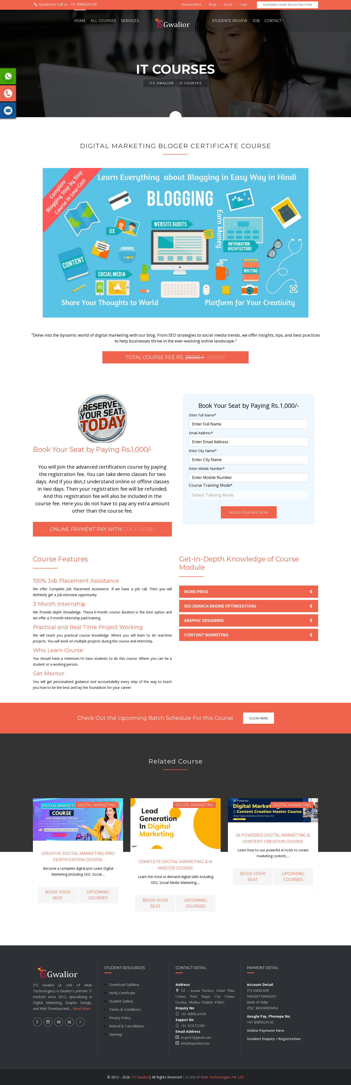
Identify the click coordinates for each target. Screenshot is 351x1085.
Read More (82, 1008)
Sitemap (115, 1034)
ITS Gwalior (161, 83)
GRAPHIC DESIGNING (204, 620)
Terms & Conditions (125, 1009)
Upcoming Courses (98, 895)
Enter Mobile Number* (207, 468)
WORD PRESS (196, 591)
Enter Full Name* (202, 415)
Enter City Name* (203, 450)
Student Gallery (121, 1001)
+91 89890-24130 (192, 1013)
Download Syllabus (124, 984)
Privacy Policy (120, 1017)
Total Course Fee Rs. (175, 357)
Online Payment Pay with (102, 529)
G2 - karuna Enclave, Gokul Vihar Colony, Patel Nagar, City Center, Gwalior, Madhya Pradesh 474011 (205, 996)
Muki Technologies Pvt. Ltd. (222, 1077)
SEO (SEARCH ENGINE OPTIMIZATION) (220, 606)
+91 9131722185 (192, 1025)
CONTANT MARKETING (206, 635)
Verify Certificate (122, 993)
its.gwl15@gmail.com (195, 1037)
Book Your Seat (57, 895)
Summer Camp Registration (287, 5)
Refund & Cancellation (126, 1026)
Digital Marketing (97, 805)
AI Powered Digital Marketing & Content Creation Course (273, 838)
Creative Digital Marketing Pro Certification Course (78, 856)
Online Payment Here (265, 1030)
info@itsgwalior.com (194, 1043)
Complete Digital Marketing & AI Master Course (175, 864)
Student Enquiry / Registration (274, 1038)
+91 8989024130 (83, 4)
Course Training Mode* (211, 485)
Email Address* (201, 433)
